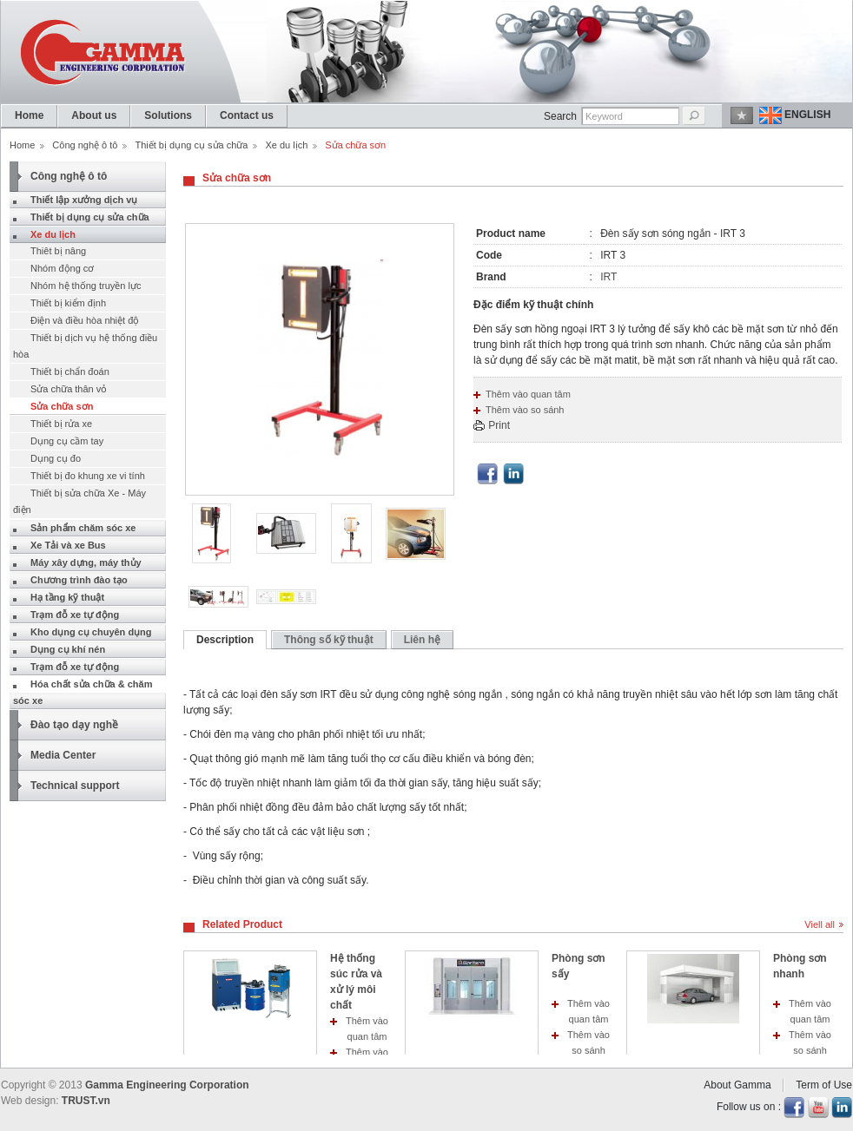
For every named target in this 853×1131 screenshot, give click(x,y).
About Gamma (737, 1085)
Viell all (819, 924)
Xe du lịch (286, 145)
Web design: (30, 1101)
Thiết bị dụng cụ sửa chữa (191, 145)
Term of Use (824, 1085)
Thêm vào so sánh (525, 409)
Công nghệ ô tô (84, 145)
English (807, 114)
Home (22, 145)
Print (499, 425)
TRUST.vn (86, 1101)
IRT (608, 277)
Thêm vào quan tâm (528, 394)
